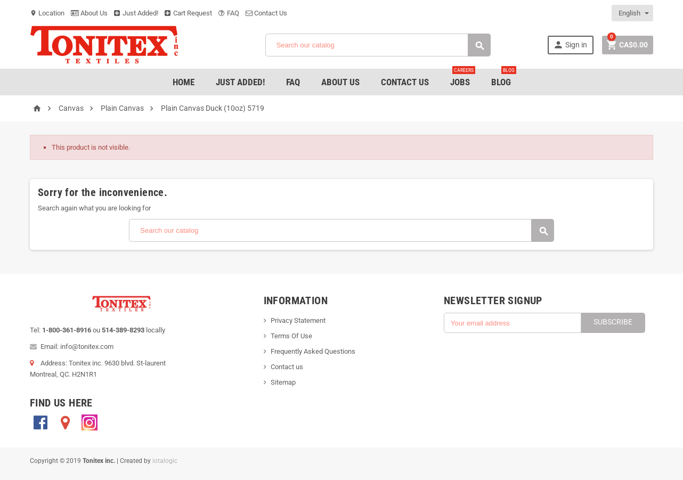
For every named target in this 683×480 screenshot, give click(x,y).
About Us (89, 13)
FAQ (228, 13)
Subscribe (612, 322)
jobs (462, 78)
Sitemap (283, 382)
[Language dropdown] (633, 13)
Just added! (240, 82)
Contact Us (266, 13)
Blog (503, 78)
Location (47, 13)
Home (183, 82)
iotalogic (164, 461)
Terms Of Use (291, 336)
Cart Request (188, 13)
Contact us (287, 367)
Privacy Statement (298, 320)
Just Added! (136, 13)
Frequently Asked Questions (313, 351)
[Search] (378, 45)
